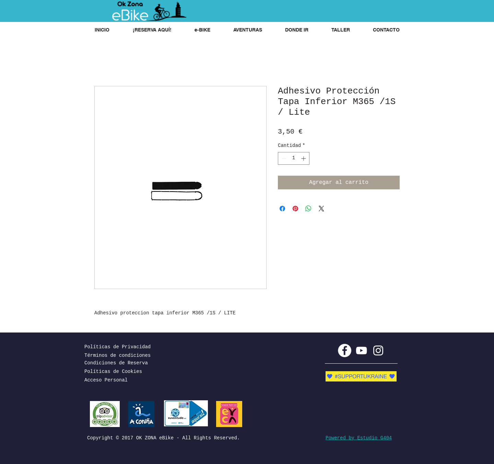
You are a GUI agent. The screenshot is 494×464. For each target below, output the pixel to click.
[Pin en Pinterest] (295, 208)
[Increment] (304, 158)
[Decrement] (283, 158)
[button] (152, 30)
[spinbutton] (293, 158)
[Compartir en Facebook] (282, 208)
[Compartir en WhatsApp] (308, 208)
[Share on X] (321, 208)
